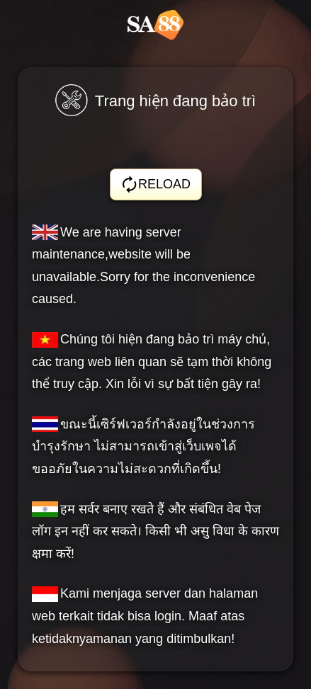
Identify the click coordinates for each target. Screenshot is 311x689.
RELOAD (155, 184)
